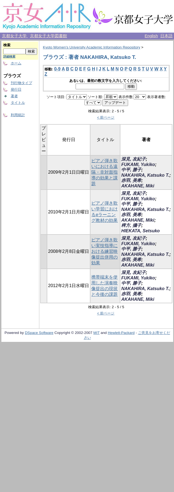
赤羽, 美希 (131, 180)
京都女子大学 (15, 36)
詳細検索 (9, 56)
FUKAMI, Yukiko (138, 164)
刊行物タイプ (21, 83)
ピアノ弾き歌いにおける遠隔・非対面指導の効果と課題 (104, 172)
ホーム (16, 63)
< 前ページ (106, 117)
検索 (6, 45)
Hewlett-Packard (121, 333)
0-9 (57, 69)
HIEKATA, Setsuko (140, 230)
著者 (14, 96)
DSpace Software (39, 333)
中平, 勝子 (131, 169)
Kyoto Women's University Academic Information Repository (91, 47)
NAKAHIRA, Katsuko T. (145, 175)
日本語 (166, 36)
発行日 (16, 89)
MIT (96, 333)
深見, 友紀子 (133, 159)
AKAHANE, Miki (137, 186)
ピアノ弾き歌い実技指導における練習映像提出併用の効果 (104, 251)
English (151, 36)
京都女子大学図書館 (48, 36)
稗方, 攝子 (131, 225)
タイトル (18, 103)
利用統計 (18, 115)
